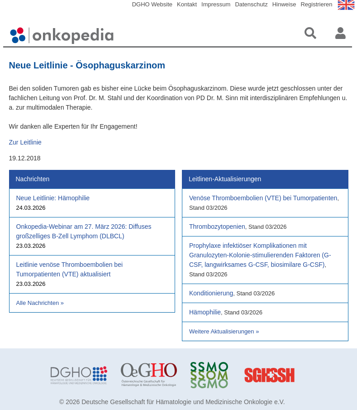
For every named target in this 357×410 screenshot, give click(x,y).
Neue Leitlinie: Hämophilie (53, 198)
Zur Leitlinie (25, 142)
